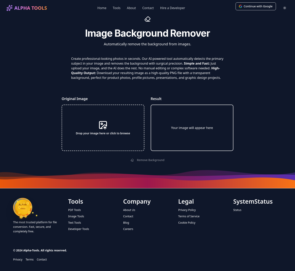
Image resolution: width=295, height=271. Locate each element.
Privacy (17, 259)
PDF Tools (74, 210)
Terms (30, 259)
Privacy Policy (187, 210)
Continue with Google (256, 6)
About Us (129, 210)
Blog (126, 222)
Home (102, 8)
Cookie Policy (186, 222)
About (131, 8)
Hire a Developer (172, 8)
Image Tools (76, 216)
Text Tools (74, 222)
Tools (116, 8)
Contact (148, 8)
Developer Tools (78, 229)
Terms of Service (189, 216)
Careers (128, 229)
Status (237, 210)
